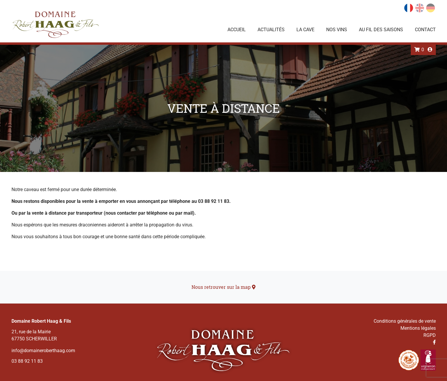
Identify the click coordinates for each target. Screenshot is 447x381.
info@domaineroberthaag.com (43, 350)
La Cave (305, 29)
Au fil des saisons (381, 29)
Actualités (271, 29)
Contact (425, 29)
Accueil (236, 29)
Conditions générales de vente (405, 321)
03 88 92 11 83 (27, 361)
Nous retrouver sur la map (223, 287)
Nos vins (336, 29)
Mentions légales (418, 328)
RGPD (429, 335)
